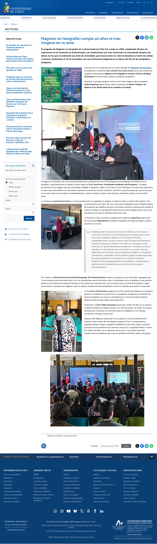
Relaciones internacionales (73, 500)
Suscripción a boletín (20, 241)
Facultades (109, 2)
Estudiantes (103, 13)
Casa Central (91, 523)
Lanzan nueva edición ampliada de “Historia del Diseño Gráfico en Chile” (19, 152)
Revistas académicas (130, 493)
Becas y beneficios (40, 489)
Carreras (28, 18)
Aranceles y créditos (41, 486)
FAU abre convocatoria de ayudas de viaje (19, 70)
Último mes (12, 192)
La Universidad (144, 18)
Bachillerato (8, 479)
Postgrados (50, 18)
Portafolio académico (131, 496)
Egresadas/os (148, 13)
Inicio (5, 25)
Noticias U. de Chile (18, 230)
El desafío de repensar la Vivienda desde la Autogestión (19, 48)
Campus (46, 526)
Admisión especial (40, 483)
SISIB (52, 537)
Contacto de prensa (19, 235)
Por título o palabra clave (16, 171)
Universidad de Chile (62, 537)
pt (151, 2)
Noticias (14, 25)
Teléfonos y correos (67, 532)
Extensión (98, 18)
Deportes (96, 489)
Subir (43, 447)
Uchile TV (111, 486)
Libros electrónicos (130, 486)
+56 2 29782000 (53, 532)
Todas (9, 184)
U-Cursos (121, 2)
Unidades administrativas (73, 503)
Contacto (90, 532)
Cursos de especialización (13, 496)
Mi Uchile (130, 2)
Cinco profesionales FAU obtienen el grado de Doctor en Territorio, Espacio (18, 104)
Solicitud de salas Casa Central (134, 503)
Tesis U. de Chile (129, 489)
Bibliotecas (119, 18)
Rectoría (66, 476)
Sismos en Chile (129, 500)
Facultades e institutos (72, 489)
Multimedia (97, 483)
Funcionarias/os (133, 13)
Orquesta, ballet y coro (101, 496)
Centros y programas (71, 496)
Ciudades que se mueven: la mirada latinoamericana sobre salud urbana (19, 80)
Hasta (8, 210)
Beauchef (62, 526)
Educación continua (10, 500)
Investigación (74, 18)
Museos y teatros (99, 493)
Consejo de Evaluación (72, 486)
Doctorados (8, 486)
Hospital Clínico (69, 493)
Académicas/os (117, 13)
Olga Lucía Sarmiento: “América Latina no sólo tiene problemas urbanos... (19, 91)
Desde (8, 201)
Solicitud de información (16, 531)
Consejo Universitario (71, 479)
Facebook (142, 38)
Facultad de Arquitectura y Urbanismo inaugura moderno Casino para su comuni (19, 117)
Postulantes (90, 13)
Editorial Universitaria (101, 503)
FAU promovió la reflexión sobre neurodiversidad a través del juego (19, 130)
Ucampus (135, 476)
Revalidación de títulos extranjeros (42, 501)
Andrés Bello (53, 526)
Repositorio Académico (131, 483)
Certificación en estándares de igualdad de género (136, 540)
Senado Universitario (71, 483)
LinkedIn (147, 39)
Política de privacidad (85, 537)
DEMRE (36, 476)
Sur (94, 526)
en (144, 2)
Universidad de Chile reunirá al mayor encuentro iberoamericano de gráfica (20, 60)
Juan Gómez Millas (85, 526)
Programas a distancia (12, 503)
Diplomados (8, 483)
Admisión (9, 18)
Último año (12, 197)
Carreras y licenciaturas (12, 476)
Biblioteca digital (129, 479)
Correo (138, 2)
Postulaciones (39, 479)
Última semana (13, 188)
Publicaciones (98, 500)
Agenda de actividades (101, 479)
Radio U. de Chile (99, 486)
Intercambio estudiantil (42, 493)
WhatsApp (151, 38)
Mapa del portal (80, 532)
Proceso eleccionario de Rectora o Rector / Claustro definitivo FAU (18, 141)
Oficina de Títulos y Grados (43, 496)
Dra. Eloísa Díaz (72, 526)
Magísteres (8, 489)
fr (147, 2)
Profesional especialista (12, 493)
